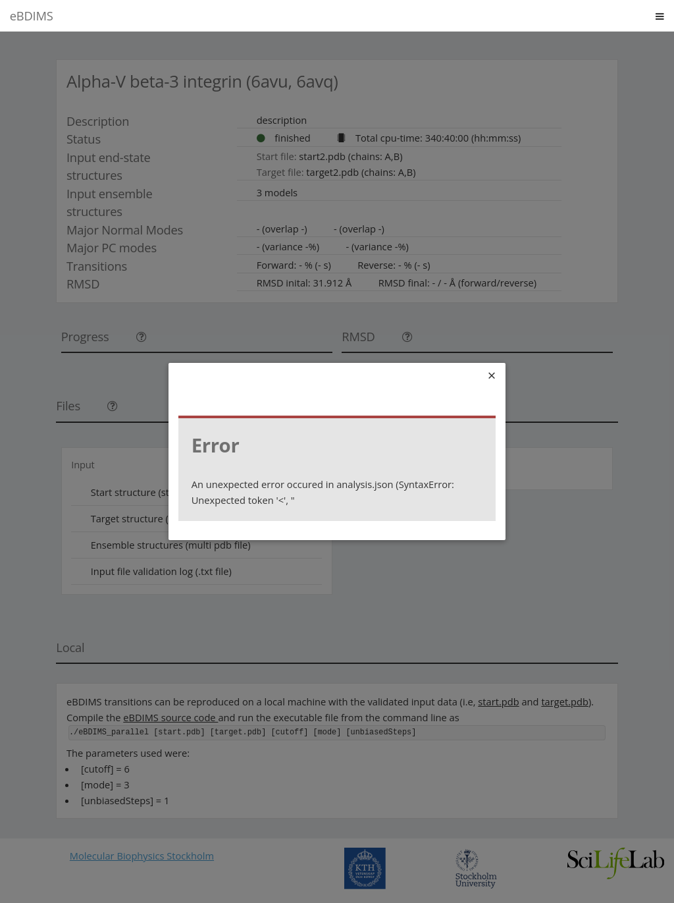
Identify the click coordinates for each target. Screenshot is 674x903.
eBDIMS (31, 15)
